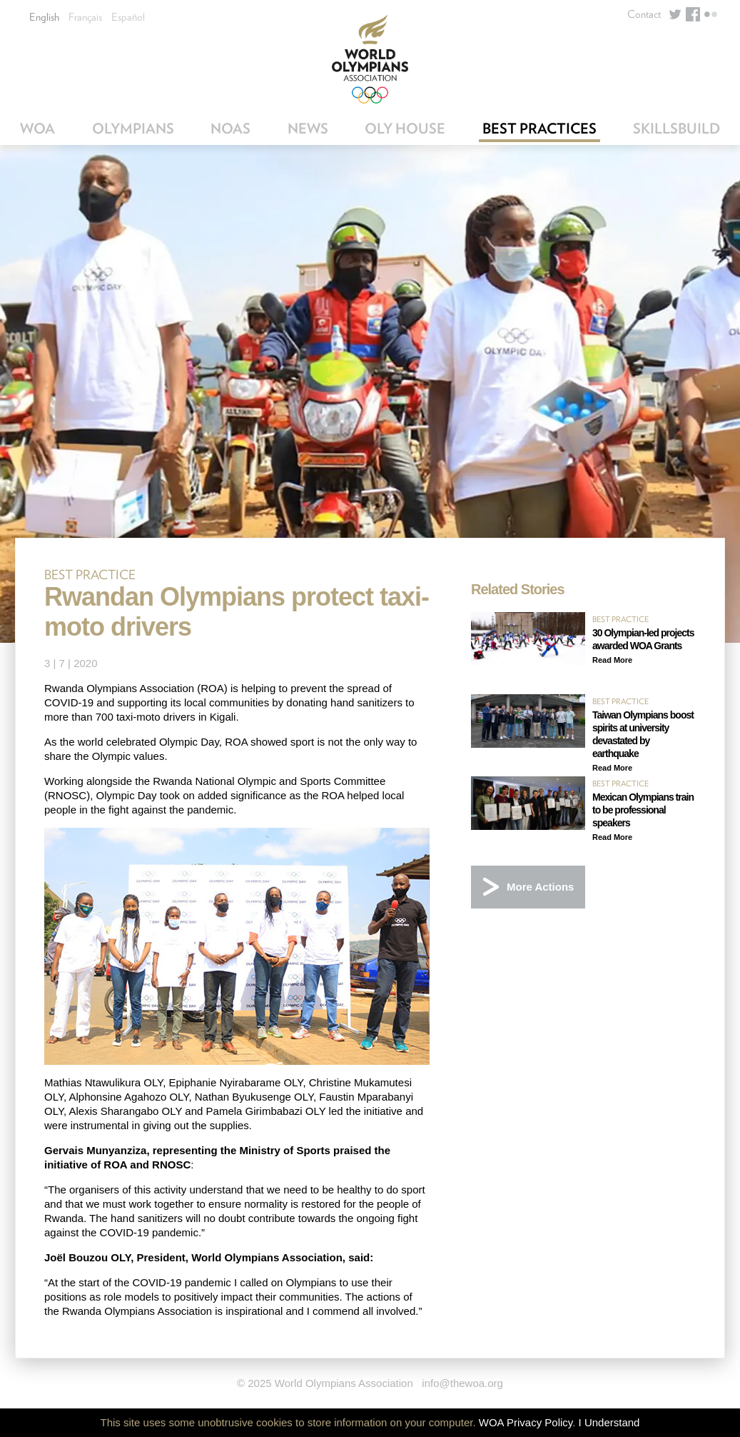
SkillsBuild (676, 128)
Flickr (711, 14)
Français (85, 17)
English (44, 17)
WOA (37, 128)
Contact (644, 14)
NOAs (230, 128)
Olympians (133, 128)
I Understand (609, 1422)
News (308, 128)
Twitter (675, 14)
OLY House (405, 128)
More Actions (540, 887)
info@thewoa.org (462, 1383)
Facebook (693, 14)
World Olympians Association (370, 59)
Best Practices (539, 128)
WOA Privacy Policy (525, 1422)
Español (128, 17)
